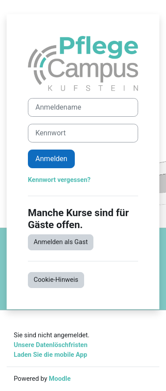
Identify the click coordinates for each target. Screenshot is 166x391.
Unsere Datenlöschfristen (51, 345)
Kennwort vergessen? (59, 180)
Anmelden (51, 158)
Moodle (59, 379)
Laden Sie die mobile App (50, 355)
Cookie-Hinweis (56, 280)
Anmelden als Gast (61, 242)
